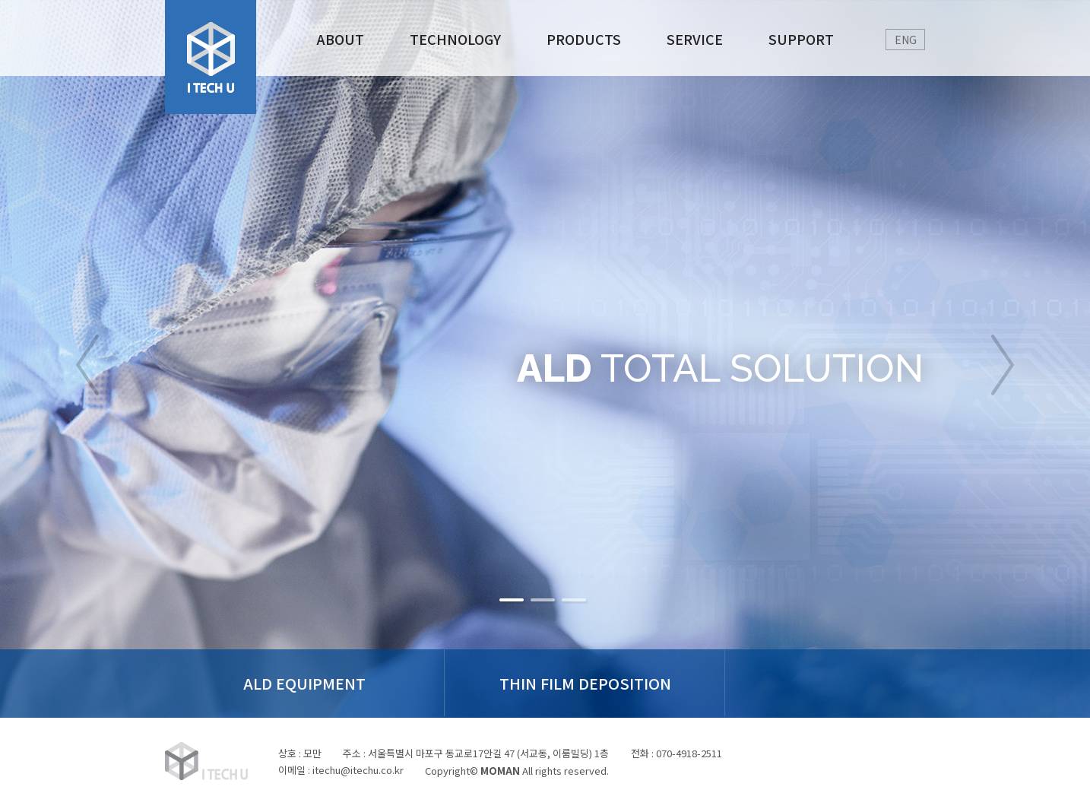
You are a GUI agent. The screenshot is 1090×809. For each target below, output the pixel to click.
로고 (210, 57)
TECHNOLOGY (455, 39)
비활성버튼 (513, 600)
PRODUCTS (584, 39)
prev (87, 365)
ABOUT (340, 39)
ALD (291, 683)
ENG (906, 39)
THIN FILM (545, 683)
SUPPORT (801, 39)
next (1002, 365)
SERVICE (695, 39)
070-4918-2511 (691, 753)
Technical (799, 683)
